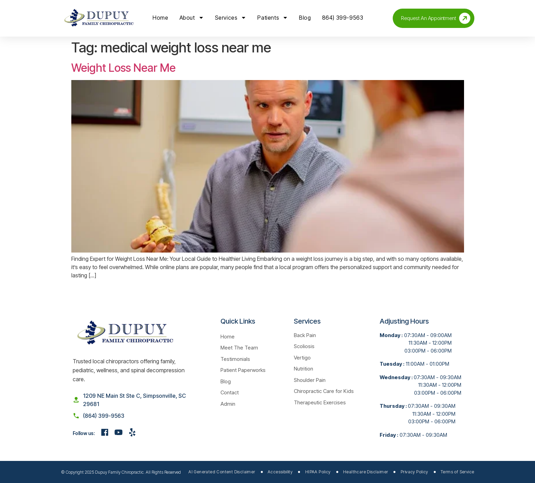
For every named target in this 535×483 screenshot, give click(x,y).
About (191, 17)
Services (231, 17)
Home (160, 17)
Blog (305, 17)
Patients (272, 17)
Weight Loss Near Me (123, 68)
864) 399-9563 (342, 17)
